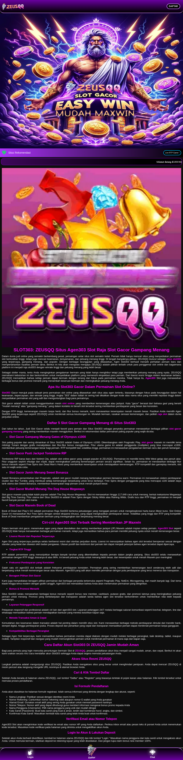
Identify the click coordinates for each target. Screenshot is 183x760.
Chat (152, 754)
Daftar (91, 754)
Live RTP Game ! (172, 153)
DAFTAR (173, 6)
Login (31, 754)
